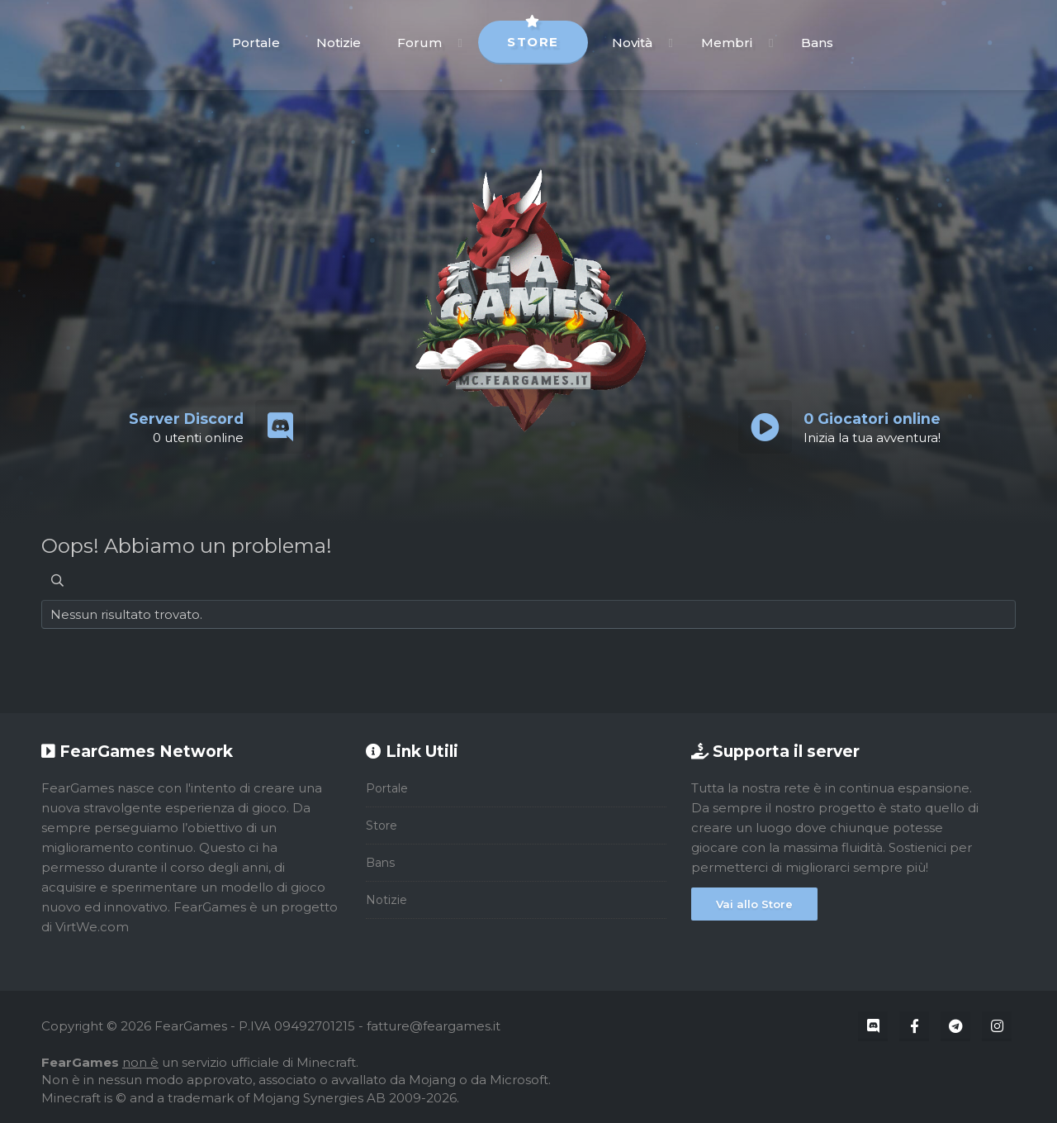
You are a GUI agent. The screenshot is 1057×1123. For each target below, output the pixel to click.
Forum (419, 42)
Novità (632, 42)
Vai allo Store (754, 904)
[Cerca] (57, 580)
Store (533, 35)
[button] (460, 42)
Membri (726, 42)
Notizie (338, 42)
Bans (817, 42)
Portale (256, 42)
